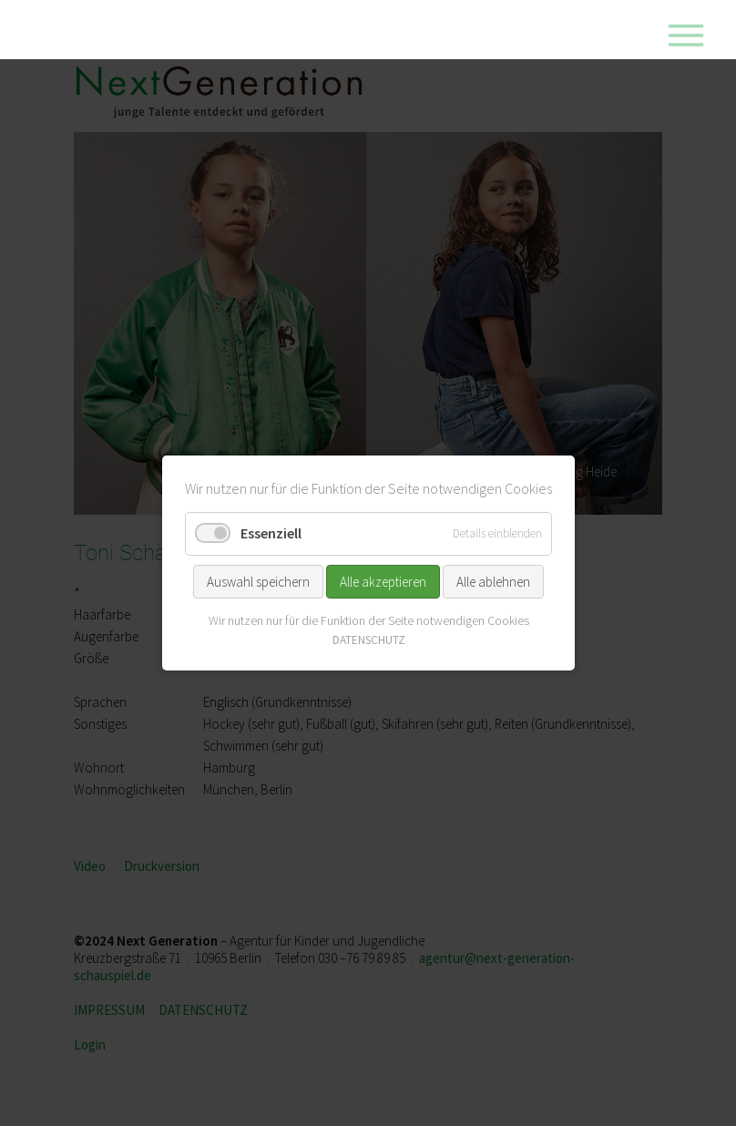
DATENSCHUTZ (368, 640)
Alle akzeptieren (383, 580)
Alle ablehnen (493, 580)
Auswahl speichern (258, 580)
